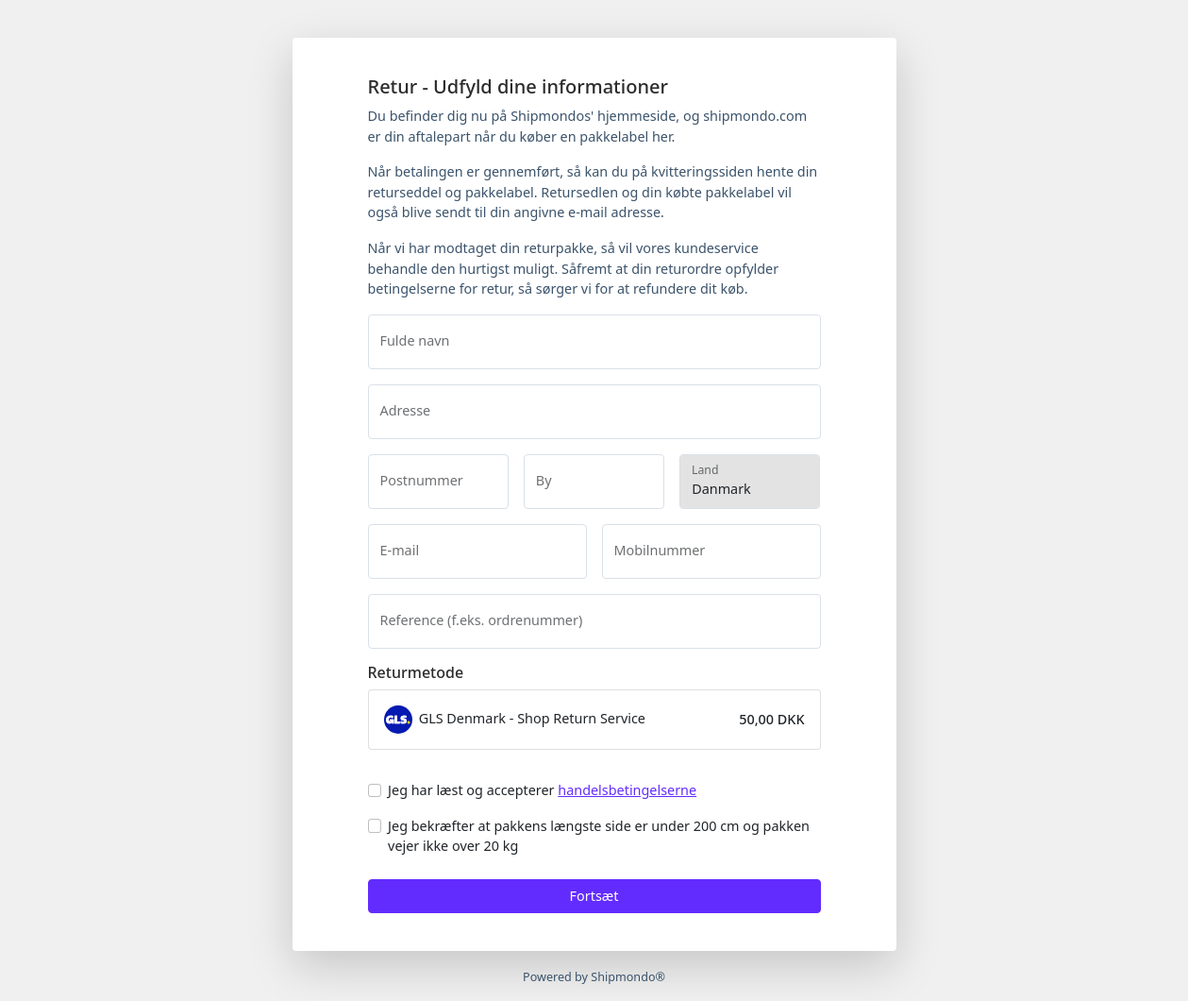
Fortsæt (594, 896)
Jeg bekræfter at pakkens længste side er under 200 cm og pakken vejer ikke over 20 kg (599, 836)
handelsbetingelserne (627, 790)
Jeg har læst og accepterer (542, 790)
